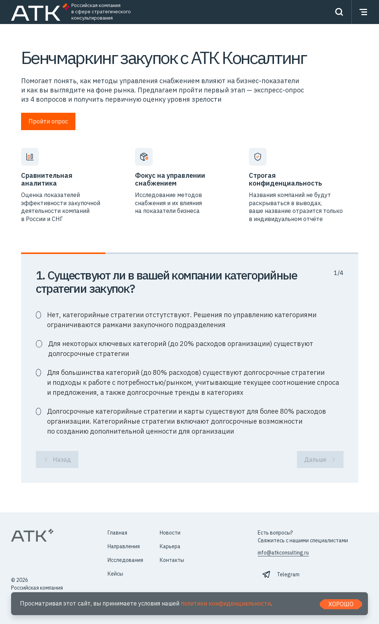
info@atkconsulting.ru (283, 552)
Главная (117, 532)
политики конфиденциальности (226, 604)
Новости (170, 532)
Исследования (125, 560)
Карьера (170, 546)
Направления (124, 546)
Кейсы (115, 573)
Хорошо (340, 604)
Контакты (172, 560)
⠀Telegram (286, 574)
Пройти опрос (48, 121)
